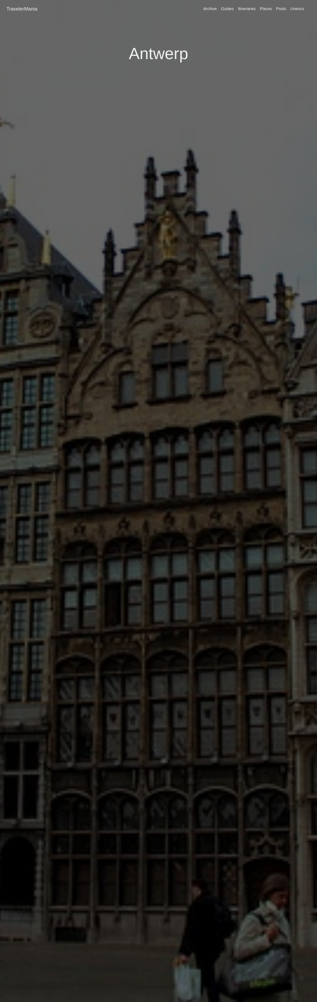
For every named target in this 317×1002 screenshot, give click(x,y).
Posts (281, 8)
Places (266, 8)
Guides (227, 8)
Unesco (297, 8)
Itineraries (247, 8)
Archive (210, 8)
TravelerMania (21, 9)
